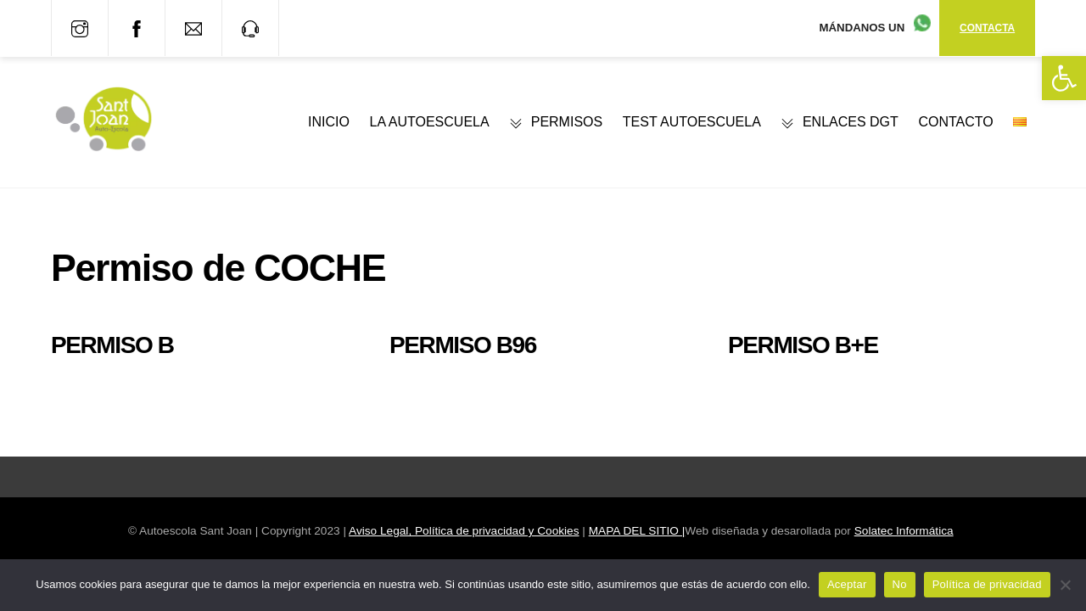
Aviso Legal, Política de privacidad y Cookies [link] (464, 530)
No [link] (900, 584)
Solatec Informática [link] (904, 530)
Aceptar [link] (847, 584)
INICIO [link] (329, 122)
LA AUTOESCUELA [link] (430, 122)
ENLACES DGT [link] (839, 122)
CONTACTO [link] (955, 122)
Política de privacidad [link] (987, 584)
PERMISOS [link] (555, 122)
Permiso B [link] (112, 345)
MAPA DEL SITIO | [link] (637, 530)
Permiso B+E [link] (803, 345)
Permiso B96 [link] (462, 345)
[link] (1064, 78)
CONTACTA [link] (987, 28)
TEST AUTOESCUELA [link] (692, 122)
